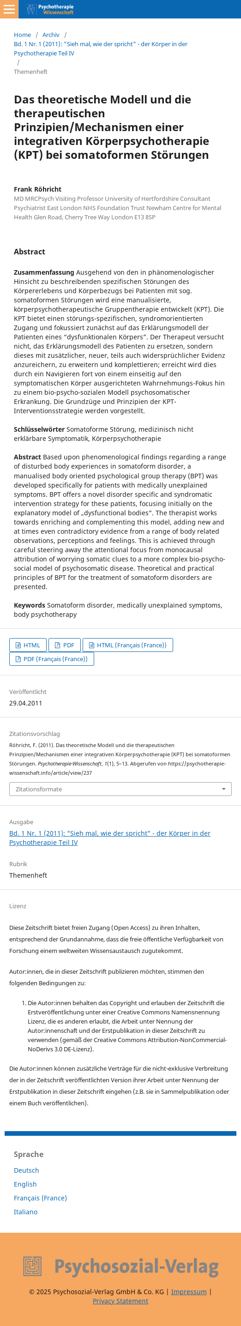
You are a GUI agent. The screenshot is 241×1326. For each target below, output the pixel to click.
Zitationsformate (39, 789)
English (25, 1184)
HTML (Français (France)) (131, 645)
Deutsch (26, 1170)
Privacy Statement (120, 1300)
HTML (31, 645)
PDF (68, 645)
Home (22, 34)
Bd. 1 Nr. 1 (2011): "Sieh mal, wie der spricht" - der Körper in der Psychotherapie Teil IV (100, 48)
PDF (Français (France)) (55, 659)
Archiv (51, 34)
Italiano (25, 1211)
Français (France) (40, 1197)
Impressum (189, 1291)
